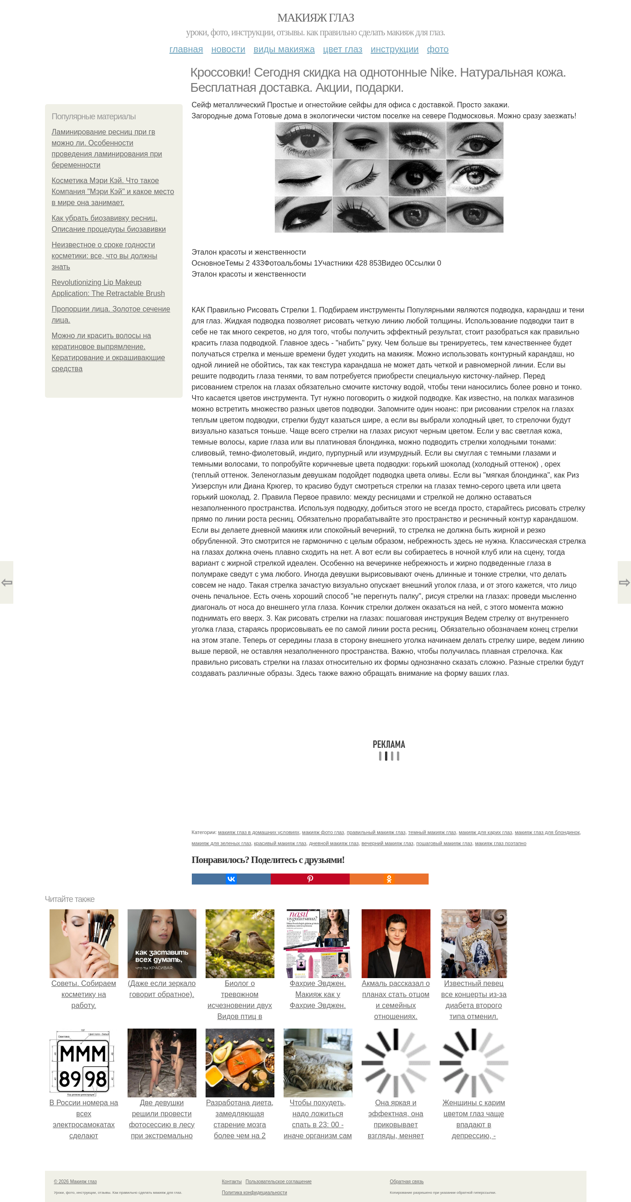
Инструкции (395, 49)
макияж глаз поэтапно (500, 843)
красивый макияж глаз (280, 843)
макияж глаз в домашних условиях (258, 832)
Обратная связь (407, 1181)
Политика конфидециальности (254, 1192)
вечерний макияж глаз (387, 843)
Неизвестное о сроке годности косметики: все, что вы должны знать (104, 256)
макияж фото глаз (323, 832)
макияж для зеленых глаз (221, 843)
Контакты (232, 1181)
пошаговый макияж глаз (444, 843)
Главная (186, 49)
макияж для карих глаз (485, 832)
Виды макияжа (284, 49)
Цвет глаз (343, 49)
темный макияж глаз (432, 832)
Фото (438, 49)
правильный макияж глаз (376, 832)
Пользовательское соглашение (279, 1181)
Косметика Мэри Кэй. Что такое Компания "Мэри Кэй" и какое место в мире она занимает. (113, 191)
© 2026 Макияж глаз (75, 1181)
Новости (229, 49)
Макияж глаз (315, 17)
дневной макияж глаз (333, 843)
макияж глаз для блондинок (547, 832)
